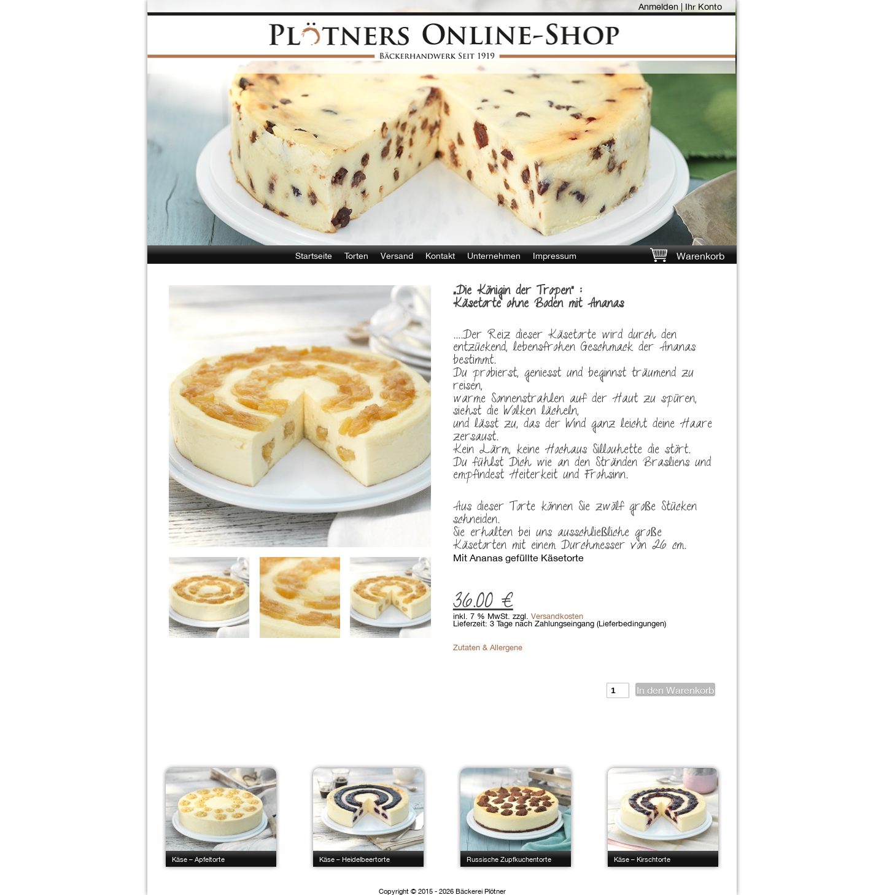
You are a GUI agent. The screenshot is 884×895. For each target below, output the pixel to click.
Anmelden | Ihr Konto (680, 6)
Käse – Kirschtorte (642, 859)
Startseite (313, 256)
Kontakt (440, 256)
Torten (356, 256)
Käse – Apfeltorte (198, 859)
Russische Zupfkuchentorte (509, 859)
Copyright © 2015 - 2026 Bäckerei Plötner (442, 891)
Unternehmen (494, 256)
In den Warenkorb (675, 690)
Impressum (554, 256)
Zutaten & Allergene (487, 647)
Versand (397, 256)
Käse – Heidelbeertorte (354, 859)
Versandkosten (557, 616)
